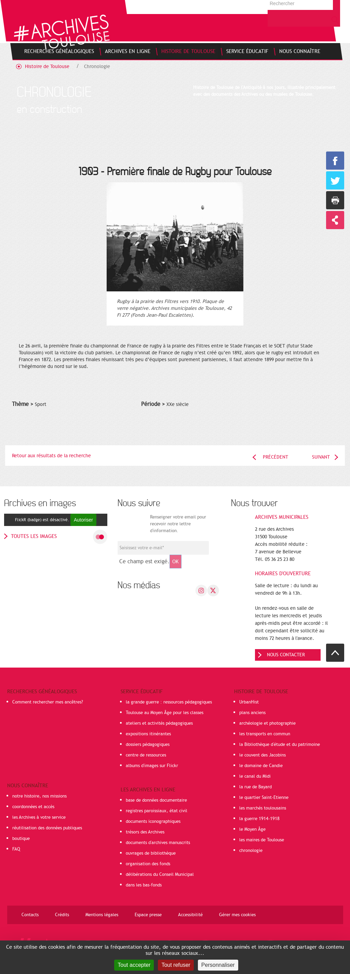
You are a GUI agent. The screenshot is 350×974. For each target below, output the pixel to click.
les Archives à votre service (39, 817)
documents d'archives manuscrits (158, 842)
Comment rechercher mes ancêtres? (47, 702)
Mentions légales (101, 915)
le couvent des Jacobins (262, 755)
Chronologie (97, 66)
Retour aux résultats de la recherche (51, 456)
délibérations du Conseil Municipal (160, 874)
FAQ (16, 849)
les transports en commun (264, 734)
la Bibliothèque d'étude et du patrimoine (279, 744)
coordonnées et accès (33, 807)
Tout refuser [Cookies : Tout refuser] (175, 965)
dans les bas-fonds (144, 885)
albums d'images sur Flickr (152, 765)
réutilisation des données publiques (47, 828)
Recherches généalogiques (42, 691)
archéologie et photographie (267, 723)
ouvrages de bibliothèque (151, 853)
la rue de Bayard (255, 787)
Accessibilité (190, 915)
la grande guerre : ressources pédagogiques (169, 702)
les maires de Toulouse (261, 840)
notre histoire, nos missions (39, 796)
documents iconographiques (153, 821)
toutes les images (34, 536)
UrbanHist (249, 702)
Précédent (275, 457)
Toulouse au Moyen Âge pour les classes (164, 712)
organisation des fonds (148, 864)
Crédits (62, 915)
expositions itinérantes (148, 734)
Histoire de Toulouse (47, 66)
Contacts (30, 915)
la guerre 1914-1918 (259, 818)
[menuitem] (59, 51)
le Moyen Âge (252, 829)
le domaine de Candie (261, 765)
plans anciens (252, 712)
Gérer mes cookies (237, 915)
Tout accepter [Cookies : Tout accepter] (134, 965)
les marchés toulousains (262, 808)
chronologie (250, 850)
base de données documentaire (156, 800)
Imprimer (335, 200)
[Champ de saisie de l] (163, 548)
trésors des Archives (145, 832)
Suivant (321, 457)
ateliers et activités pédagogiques (159, 723)
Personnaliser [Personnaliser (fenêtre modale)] (218, 965)
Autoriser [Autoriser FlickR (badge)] (83, 520)
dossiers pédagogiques (148, 744)
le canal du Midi (255, 776)
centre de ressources (146, 755)
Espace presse (148, 915)
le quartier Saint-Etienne (263, 797)
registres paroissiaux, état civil (156, 811)
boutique (21, 838)
